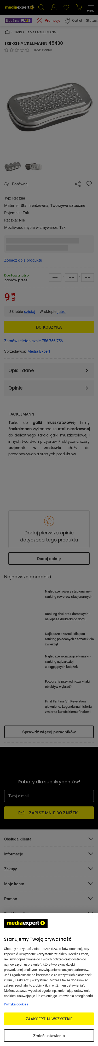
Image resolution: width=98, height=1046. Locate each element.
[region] (49, 979)
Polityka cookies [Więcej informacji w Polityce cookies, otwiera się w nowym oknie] (16, 1004)
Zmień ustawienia (49, 1035)
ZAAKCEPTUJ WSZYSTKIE (49, 1018)
